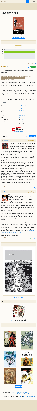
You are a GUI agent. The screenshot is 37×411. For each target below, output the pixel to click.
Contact (20, 396)
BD (19, 117)
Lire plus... (4, 102)
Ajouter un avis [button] (32, 136)
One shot (20, 121)
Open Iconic (31, 392)
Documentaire (21, 114)
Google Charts (17, 393)
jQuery (17, 392)
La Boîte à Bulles (22, 110)
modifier (3, 187)
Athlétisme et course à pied (6, 76)
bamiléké (6, 140)
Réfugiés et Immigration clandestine (7, 79)
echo (28, 393)
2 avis (6, 67)
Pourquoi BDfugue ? (18, 131)
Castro (8, 232)
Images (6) (33, 67)
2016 (23, 119)
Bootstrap (21, 392)
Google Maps (24, 393)
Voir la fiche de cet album (18, 37)
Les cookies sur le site (28, 396)
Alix (35, 63)
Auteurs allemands (15, 76)
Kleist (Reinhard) (22, 105)
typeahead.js (10, 393)
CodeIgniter (12, 392)
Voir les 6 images (18, 297)
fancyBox (26, 392)
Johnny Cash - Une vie (16, 232)
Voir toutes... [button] (18, 386)
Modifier (34, 64)
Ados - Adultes (21, 115)
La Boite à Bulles (28, 76)
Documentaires (21, 76)
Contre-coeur (21, 111)
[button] (18, 128)
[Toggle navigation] (34, 1)
